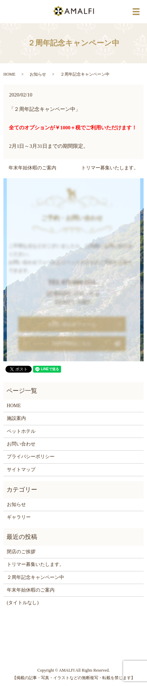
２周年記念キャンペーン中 (35, 577)
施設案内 (16, 418)
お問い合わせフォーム (70, 324)
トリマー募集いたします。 (109, 167)
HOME (9, 74)
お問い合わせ (21, 443)
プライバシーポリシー (31, 456)
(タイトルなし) (23, 602)
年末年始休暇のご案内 (32, 167)
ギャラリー (19, 517)
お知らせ (38, 74)
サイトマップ (21, 469)
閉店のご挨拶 (21, 551)
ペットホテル (21, 431)
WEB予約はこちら (70, 343)
